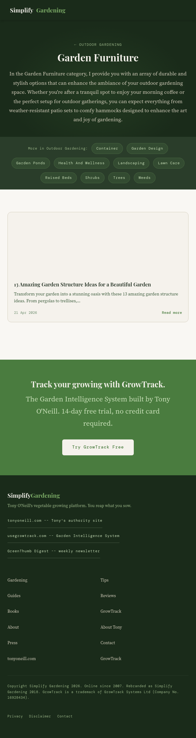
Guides (14, 596)
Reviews (108, 596)
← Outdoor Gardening (98, 44)
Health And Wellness (81, 163)
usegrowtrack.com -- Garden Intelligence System (63, 536)
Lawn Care (169, 163)
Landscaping (131, 163)
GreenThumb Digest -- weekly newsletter (53, 551)
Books (13, 611)
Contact (107, 643)
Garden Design (147, 148)
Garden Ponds (30, 163)
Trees (119, 177)
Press (12, 643)
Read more (172, 312)
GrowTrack (110, 611)
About (13, 627)
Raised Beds (58, 177)
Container (107, 148)
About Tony (111, 627)
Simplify (37, 10)
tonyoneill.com (21, 659)
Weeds (144, 177)
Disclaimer (40, 716)
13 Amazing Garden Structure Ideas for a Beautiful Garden (82, 284)
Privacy (15, 716)
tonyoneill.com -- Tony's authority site (54, 520)
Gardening (17, 580)
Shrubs (92, 177)
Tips (104, 580)
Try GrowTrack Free (98, 447)
